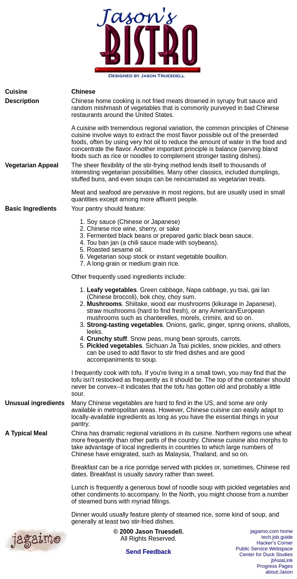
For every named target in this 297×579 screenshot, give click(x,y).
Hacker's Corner (274, 543)
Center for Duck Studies (266, 554)
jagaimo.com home (271, 531)
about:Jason (279, 572)
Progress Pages (275, 566)
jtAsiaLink (282, 560)
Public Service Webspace (264, 549)
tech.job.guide (277, 537)
